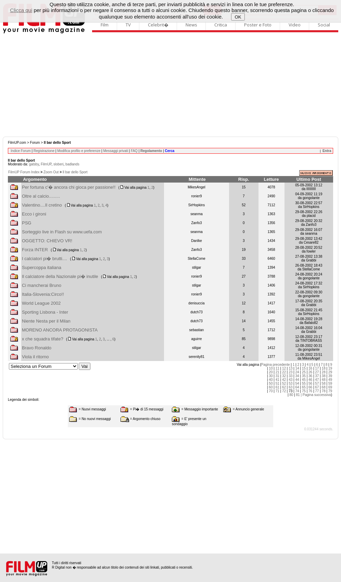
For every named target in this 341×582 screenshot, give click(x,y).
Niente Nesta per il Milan (46, 321)
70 (271, 391)
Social (324, 25)
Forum (35, 142)
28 (324, 372)
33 (290, 376)
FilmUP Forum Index (24, 172)
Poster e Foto (257, 25)
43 (290, 380)
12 (284, 368)
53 (290, 383)
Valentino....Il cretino (42, 205)
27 (317, 372)
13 (290, 368)
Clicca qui (21, 10)
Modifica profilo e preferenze (78, 151)
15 (304, 368)
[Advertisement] (170, 85)
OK (238, 17)
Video (295, 25)
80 (291, 395)
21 (277, 372)
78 (324, 391)
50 (271, 383)
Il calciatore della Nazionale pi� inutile (60, 276)
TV (128, 25)
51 (277, 383)
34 (297, 376)
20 (271, 372)
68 (324, 387)
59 (330, 383)
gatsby (34, 164)
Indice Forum (20, 151)
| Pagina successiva (316, 395)
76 (310, 391)
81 (298, 395)
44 (297, 380)
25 (304, 372)
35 (304, 376)
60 (271, 387)
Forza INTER (35, 249)
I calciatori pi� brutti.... (44, 258)
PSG (26, 222)
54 (297, 383)
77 (317, 391)
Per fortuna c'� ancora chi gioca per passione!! (68, 187)
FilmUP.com (17, 142)
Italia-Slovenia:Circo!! (43, 294)
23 (290, 372)
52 (284, 383)
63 (290, 387)
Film (105, 25)
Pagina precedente (275, 364)
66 (310, 387)
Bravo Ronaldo (36, 347)
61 (277, 387)
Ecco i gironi (34, 214)
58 (324, 383)
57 (317, 383)
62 (284, 387)
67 (317, 387)
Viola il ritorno (35, 356)
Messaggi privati (115, 151)
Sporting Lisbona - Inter (45, 312)
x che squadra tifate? (42, 338)
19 (330, 368)
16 (310, 368)
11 (277, 368)
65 (304, 387)
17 (317, 368)
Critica (220, 25)
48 (324, 380)
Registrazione (44, 151)
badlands (72, 164)
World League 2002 (41, 303)
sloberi (58, 164)
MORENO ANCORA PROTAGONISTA (60, 330)
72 (284, 391)
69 (330, 387)
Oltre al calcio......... (41, 196)
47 (317, 380)
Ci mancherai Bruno (41, 285)
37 (317, 376)
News (191, 25)
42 (284, 380)
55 (304, 383)
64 (297, 387)
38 (324, 376)
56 (310, 383)
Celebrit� (158, 25)
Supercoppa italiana (41, 267)
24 (297, 372)
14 (297, 368)
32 (284, 376)
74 (297, 391)
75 (304, 391)
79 (330, 391)
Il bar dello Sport (75, 172)
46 (310, 380)
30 (271, 376)
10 (271, 368)
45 (304, 380)
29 (330, 372)
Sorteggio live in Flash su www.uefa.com (62, 231)
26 (310, 372)
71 (277, 391)
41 (277, 380)
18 (324, 368)
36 (310, 376)
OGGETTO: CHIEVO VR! (47, 240)
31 (277, 376)
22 (284, 372)
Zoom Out (51, 172)
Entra (327, 151)
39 (330, 376)
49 (330, 380)
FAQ (134, 151)
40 (271, 380)
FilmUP (46, 164)
